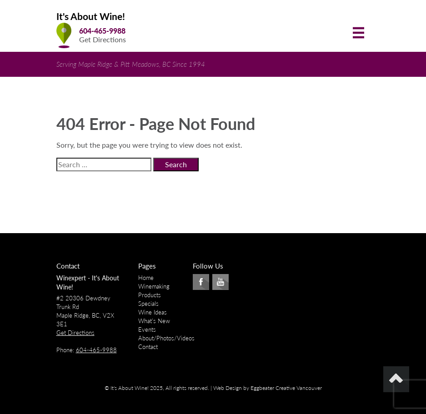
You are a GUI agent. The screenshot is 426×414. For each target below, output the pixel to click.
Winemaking (154, 286)
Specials (148, 303)
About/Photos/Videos (166, 338)
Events (147, 329)
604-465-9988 (102, 30)
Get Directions (102, 39)
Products (149, 295)
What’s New (154, 320)
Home (146, 277)
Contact (148, 346)
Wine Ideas (152, 312)
